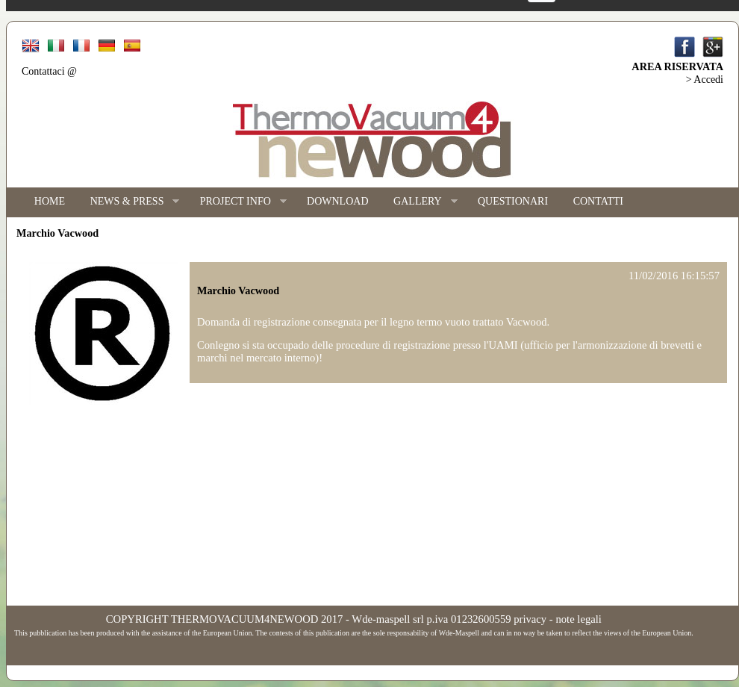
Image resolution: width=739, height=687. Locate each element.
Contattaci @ (49, 71)
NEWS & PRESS (129, 202)
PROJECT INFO (237, 202)
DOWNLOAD (337, 201)
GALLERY (419, 202)
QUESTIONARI (513, 201)
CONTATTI (598, 201)
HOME (49, 201)
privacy (530, 619)
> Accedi (704, 79)
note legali (578, 619)
